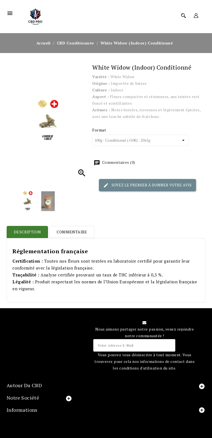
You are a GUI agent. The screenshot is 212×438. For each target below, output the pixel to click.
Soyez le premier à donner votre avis (147, 185)
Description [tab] (27, 231)
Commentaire (72, 231)
